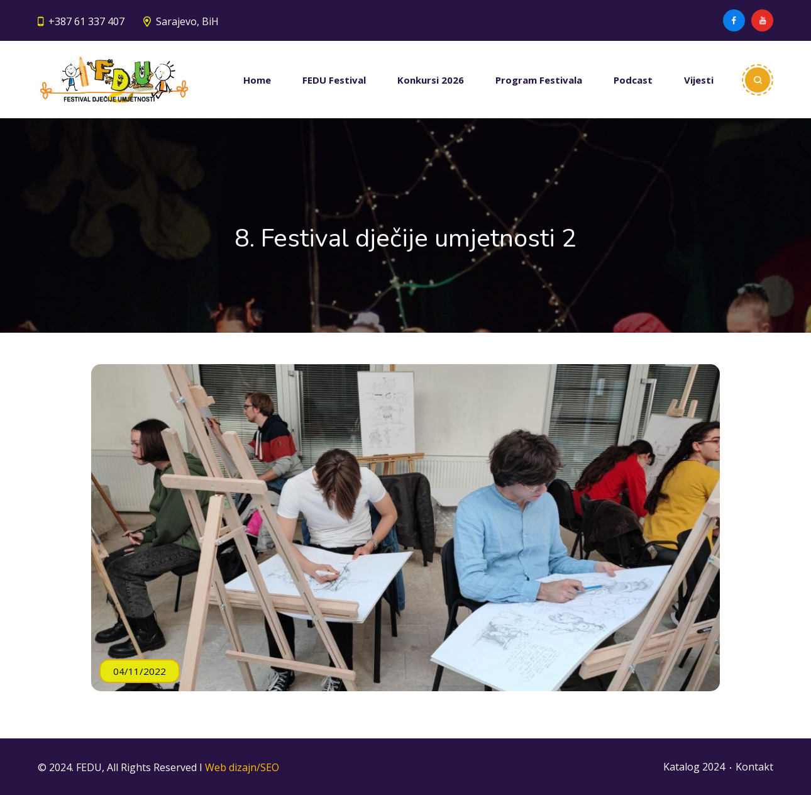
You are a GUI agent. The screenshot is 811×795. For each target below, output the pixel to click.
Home (257, 80)
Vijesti (699, 80)
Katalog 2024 (694, 767)
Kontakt (754, 767)
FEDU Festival (334, 80)
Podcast (633, 80)
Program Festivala (538, 80)
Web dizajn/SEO (242, 767)
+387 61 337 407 (86, 21)
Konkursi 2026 (430, 80)
